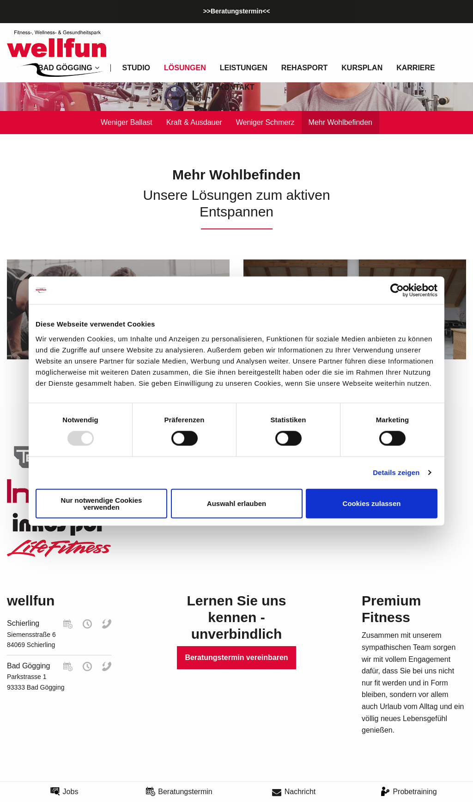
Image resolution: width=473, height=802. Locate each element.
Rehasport (304, 68)
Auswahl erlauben (236, 503)
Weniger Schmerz (265, 122)
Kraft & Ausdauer (194, 122)
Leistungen (243, 68)
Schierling (23, 623)
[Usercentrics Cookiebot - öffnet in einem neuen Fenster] (397, 290)
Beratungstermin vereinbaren (236, 657)
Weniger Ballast (126, 122)
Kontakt (236, 87)
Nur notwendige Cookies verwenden (101, 503)
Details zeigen (396, 472)
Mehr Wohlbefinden (340, 122)
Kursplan (361, 68)
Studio (136, 68)
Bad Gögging (28, 666)
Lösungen (185, 68)
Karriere (415, 68)
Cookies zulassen (372, 503)
